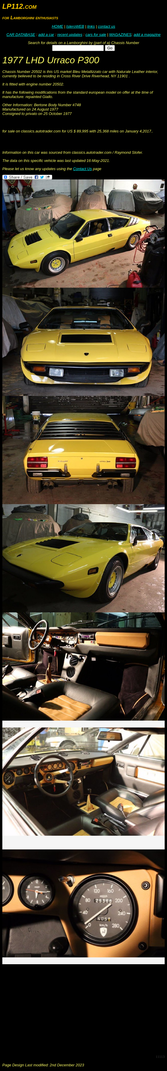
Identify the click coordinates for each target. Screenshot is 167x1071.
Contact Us (82, 169)
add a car (46, 34)
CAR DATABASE (20, 34)
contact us (106, 26)
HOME (57, 26)
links (91, 26)
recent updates (69, 34)
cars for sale (95, 34)
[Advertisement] (84, 1009)
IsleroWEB (75, 26)
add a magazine (147, 34)
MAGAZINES (120, 34)
